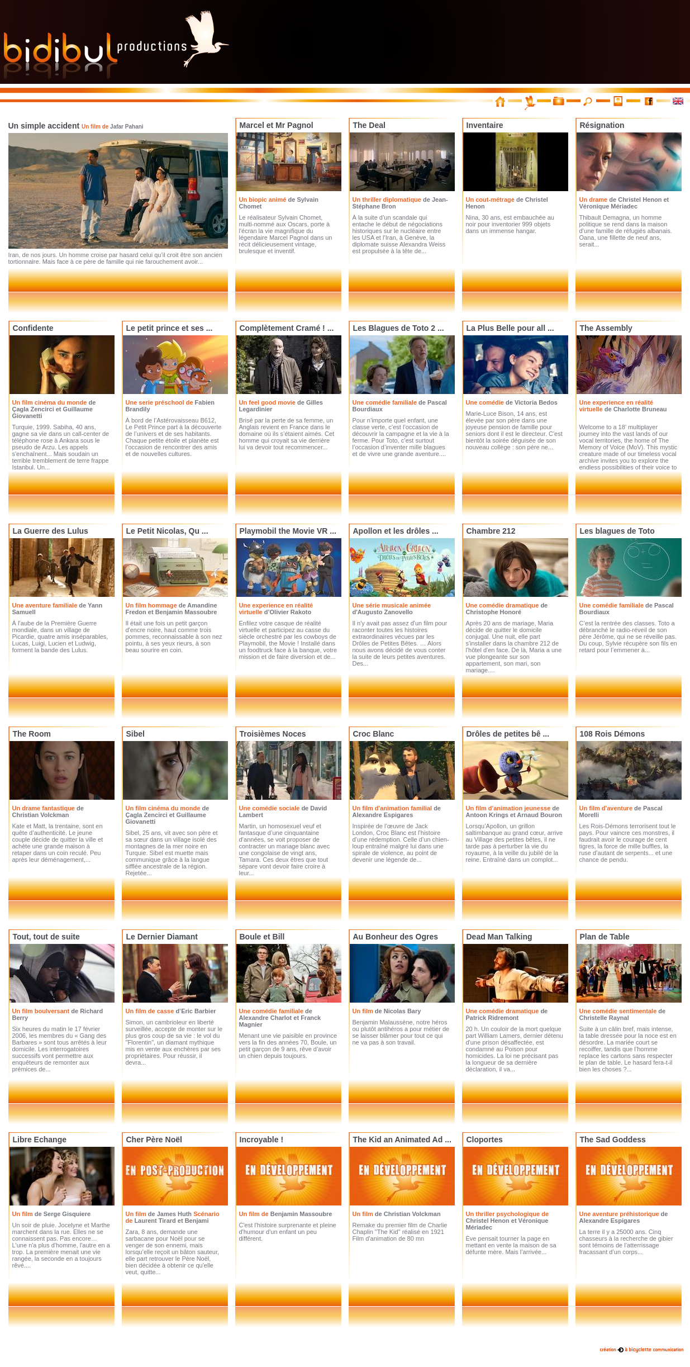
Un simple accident (76, 125)
